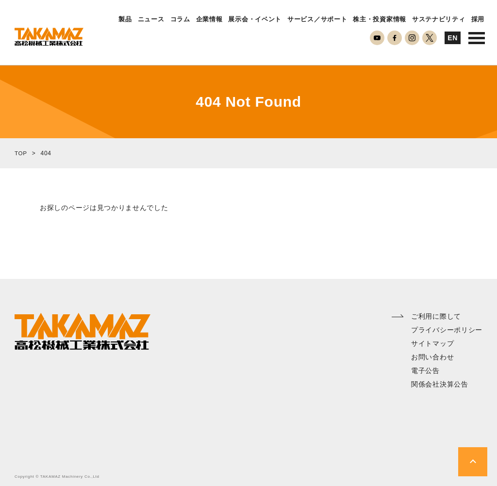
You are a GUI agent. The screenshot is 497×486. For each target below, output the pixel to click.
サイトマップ (432, 343)
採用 (477, 19)
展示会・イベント (255, 19)
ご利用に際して (436, 316)
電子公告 (425, 370)
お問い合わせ (432, 357)
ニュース (151, 19)
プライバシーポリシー (446, 329)
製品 (125, 19)
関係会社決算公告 (439, 384)
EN (452, 38)
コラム (180, 19)
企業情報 (209, 19)
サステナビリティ (438, 19)
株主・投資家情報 (379, 19)
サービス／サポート (317, 19)
